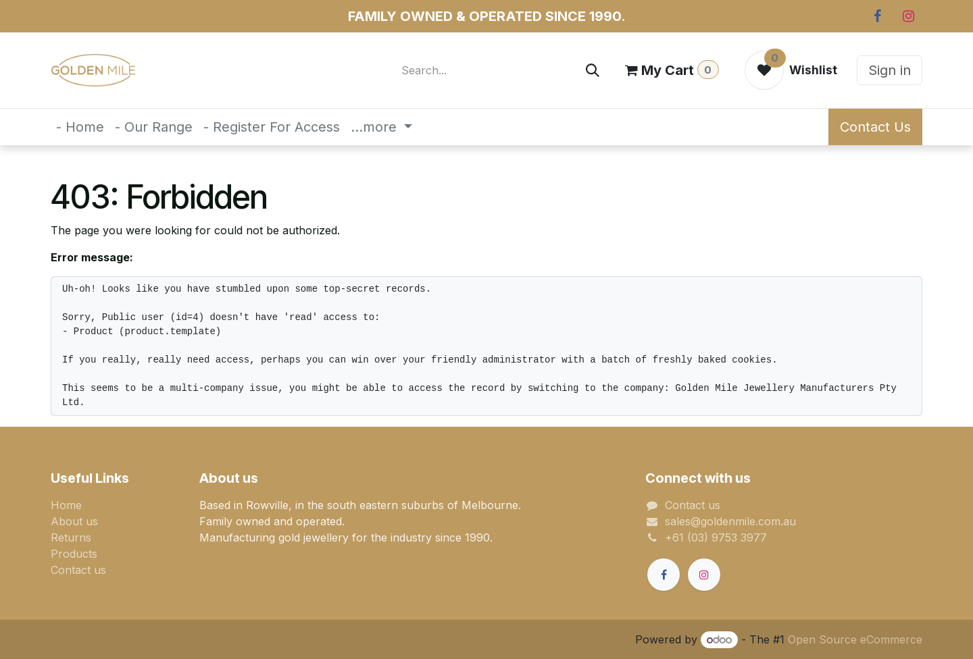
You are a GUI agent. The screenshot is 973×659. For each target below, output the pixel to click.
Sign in (889, 70)
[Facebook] (877, 16)
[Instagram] (908, 16)
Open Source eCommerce (855, 639)
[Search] (592, 70)
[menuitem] (80, 126)
